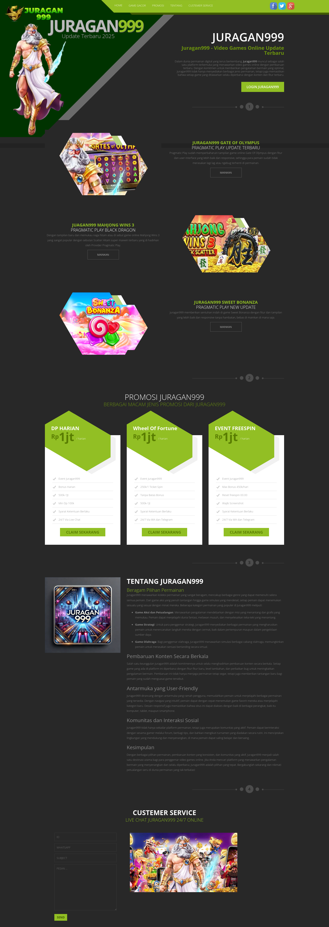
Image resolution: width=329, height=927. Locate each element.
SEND (61, 917)
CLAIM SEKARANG (82, 532)
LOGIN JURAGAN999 (263, 87)
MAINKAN (226, 172)
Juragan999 (250, 61)
